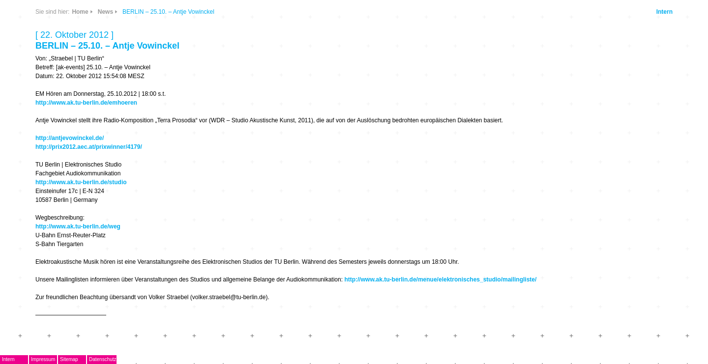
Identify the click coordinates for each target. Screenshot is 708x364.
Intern (664, 11)
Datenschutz (103, 359)
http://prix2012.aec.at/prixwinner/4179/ (88, 146)
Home (80, 11)
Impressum (43, 359)
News (105, 11)
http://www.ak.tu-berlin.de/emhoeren (86, 102)
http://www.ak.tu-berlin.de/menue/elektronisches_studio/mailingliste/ (440, 279)
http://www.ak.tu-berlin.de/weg (77, 226)
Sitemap (69, 359)
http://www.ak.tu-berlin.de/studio (81, 182)
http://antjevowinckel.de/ (69, 138)
